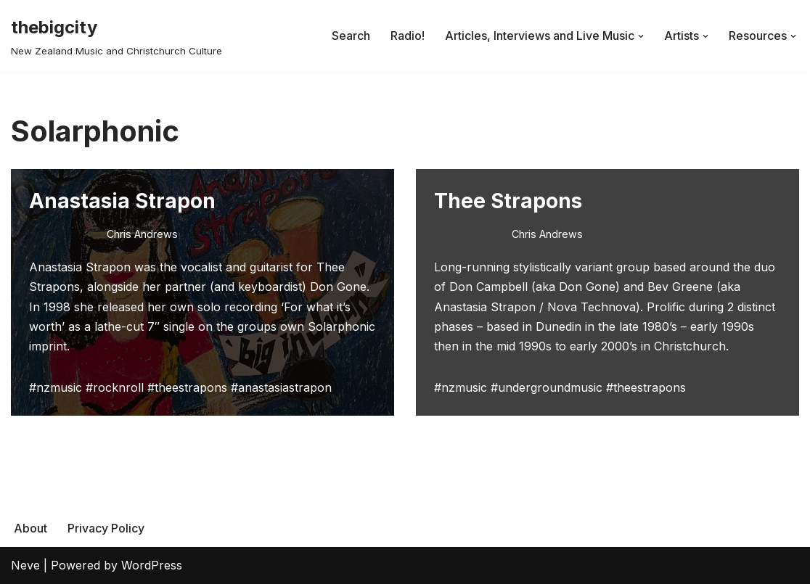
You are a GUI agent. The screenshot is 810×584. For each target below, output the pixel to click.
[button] (641, 36)
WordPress (151, 565)
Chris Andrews (142, 234)
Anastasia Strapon (122, 201)
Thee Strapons (508, 201)
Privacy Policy (106, 528)
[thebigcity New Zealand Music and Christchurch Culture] (116, 36)
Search (351, 35)
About (30, 528)
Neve (25, 565)
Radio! (407, 35)
